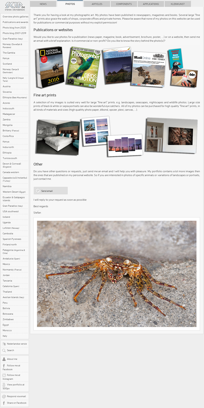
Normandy (12, 269)
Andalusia (11, 258)
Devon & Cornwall (12, 165)
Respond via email (14, 397)
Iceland (6, 216)
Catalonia (11, 286)
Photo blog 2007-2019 (14, 33)
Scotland (7, 63)
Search (8, 351)
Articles (97, 4)
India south (8, 108)
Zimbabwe (8, 319)
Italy (13, 79)
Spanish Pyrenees (12, 238)
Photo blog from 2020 (14, 27)
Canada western (11, 172)
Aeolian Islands (13, 297)
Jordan (6, 275)
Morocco (7, 330)
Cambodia (8, 233)
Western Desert (14, 191)
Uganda (7, 222)
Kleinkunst (178, 4)
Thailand (7, 291)
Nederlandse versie (14, 344)
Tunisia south (10, 158)
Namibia (7, 186)
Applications (151, 4)
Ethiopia (15, 97)
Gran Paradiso (13, 38)
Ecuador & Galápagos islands (14, 199)
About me (9, 359)
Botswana (8, 313)
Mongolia (7, 125)
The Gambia (9, 52)
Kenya (6, 58)
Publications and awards (15, 22)
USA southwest (11, 211)
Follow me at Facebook (11, 367)
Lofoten (11, 227)
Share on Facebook (14, 403)
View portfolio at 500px (13, 386)
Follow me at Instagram (11, 376)
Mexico (6, 264)
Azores (6, 102)
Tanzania (7, 280)
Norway (12, 46)
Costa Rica (8, 136)
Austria (6, 86)
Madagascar (9, 113)
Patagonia (14, 251)
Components (124, 4)
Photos (70, 4)
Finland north (10, 244)
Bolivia (6, 308)
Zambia (6, 119)
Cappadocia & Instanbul (15, 179)
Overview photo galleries (15, 16)
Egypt (6, 324)
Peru (5, 302)
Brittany (11, 130)
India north (8, 147)
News (43, 4)
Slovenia (7, 91)
